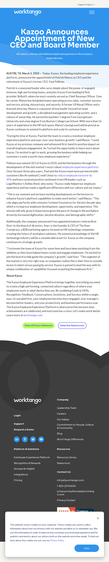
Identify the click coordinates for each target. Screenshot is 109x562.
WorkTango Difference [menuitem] (70, 439)
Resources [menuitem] (63, 449)
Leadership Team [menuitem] (66, 408)
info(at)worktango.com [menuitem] (70, 480)
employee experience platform (80, 167)
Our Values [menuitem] (63, 419)
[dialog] (54, 534)
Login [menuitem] (17, 415)
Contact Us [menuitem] (64, 472)
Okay (86, 548)
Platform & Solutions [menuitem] (26, 449)
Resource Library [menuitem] (66, 457)
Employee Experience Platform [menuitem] (32, 457)
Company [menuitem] (62, 399)
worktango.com (32, 315)
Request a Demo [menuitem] (24, 429)
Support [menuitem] (19, 423)
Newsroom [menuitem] (63, 463)
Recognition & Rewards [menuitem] (27, 463)
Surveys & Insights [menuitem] (24, 468)
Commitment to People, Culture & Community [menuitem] (75, 426)
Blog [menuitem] (59, 433)
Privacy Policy (57, 540)
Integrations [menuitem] (21, 474)
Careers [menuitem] (61, 413)
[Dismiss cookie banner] (98, 519)
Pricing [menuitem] (18, 480)
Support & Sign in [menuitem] (85, 4)
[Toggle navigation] (91, 12)
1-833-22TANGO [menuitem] (66, 486)
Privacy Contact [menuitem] (66, 500)
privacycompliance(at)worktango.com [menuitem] (75, 493)
